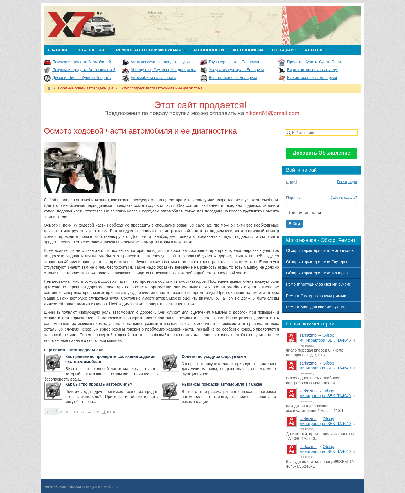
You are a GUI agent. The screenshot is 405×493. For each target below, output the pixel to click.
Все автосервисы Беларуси (312, 77)
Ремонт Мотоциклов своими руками (318, 284)
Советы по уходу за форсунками (214, 356)
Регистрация (347, 182)
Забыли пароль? (344, 198)
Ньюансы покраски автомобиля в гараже (222, 384)
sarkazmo (308, 335)
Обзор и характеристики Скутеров (317, 261)
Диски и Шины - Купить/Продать (81, 77)
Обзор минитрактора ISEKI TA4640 (325, 337)
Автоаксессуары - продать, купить (161, 62)
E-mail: (292, 182)
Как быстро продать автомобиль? (98, 384)
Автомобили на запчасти (153, 77)
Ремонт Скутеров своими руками (316, 295)
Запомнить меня (306, 213)
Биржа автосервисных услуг (312, 69)
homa (111, 411)
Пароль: (293, 198)
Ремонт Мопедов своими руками (315, 307)
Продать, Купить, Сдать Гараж (314, 62)
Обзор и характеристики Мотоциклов (320, 250)
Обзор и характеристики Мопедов (317, 273)
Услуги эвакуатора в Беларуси (236, 69)
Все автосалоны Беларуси (233, 77)
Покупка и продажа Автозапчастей (83, 69)
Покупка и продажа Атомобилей (81, 62)
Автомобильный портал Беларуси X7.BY (75, 487)
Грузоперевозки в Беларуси (234, 62)
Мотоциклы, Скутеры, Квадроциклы (163, 69)
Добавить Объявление (321, 153)
